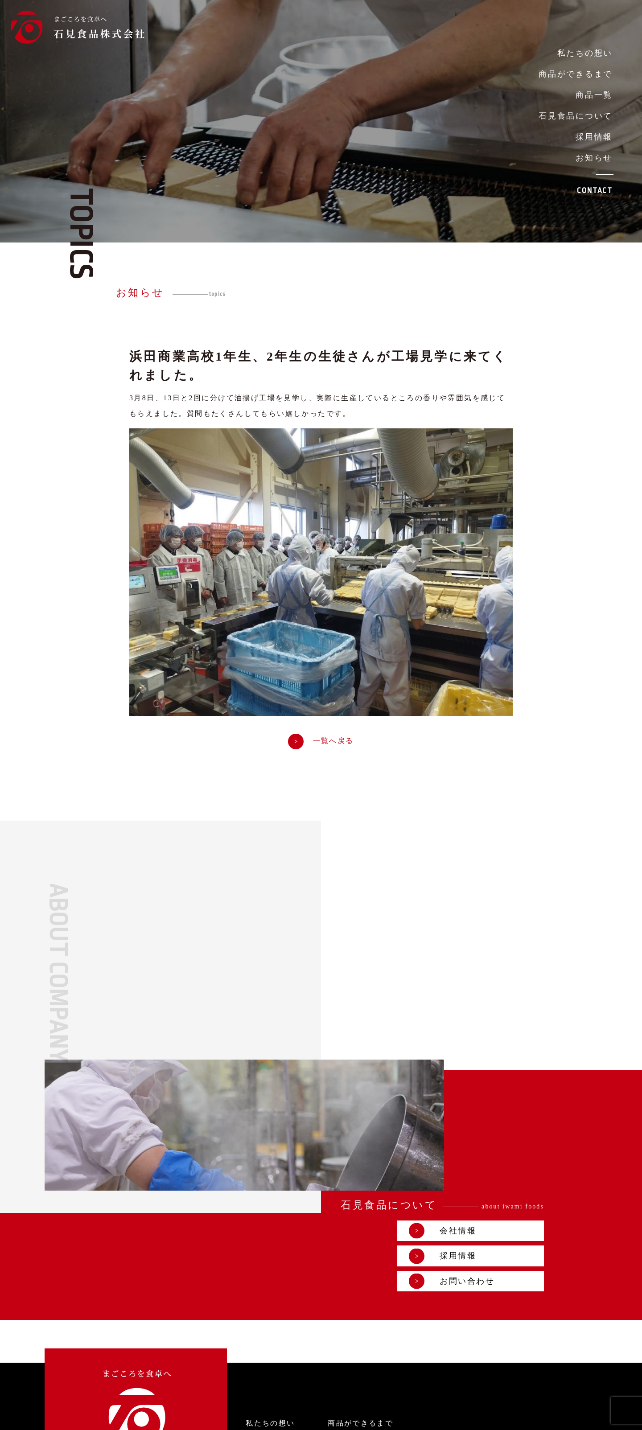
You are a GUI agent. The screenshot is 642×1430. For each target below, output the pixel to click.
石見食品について (576, 115)
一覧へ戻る (320, 742)
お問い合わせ (507, 1132)
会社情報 (498, 1081)
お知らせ (594, 157)
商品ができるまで (576, 74)
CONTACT (595, 190)
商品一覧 (594, 94)
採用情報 (594, 136)
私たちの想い (585, 53)
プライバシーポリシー (446, 1416)
